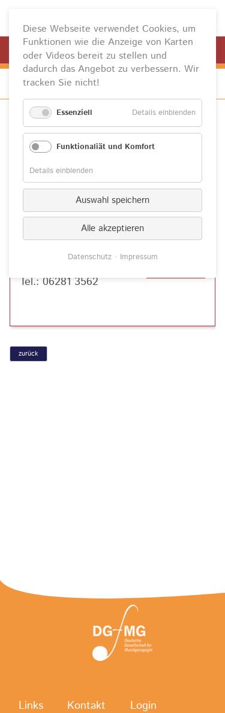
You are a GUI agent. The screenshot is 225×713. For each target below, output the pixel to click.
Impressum (139, 257)
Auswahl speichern (112, 200)
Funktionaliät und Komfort (105, 147)
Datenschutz (90, 257)
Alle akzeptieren (112, 228)
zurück (28, 354)
